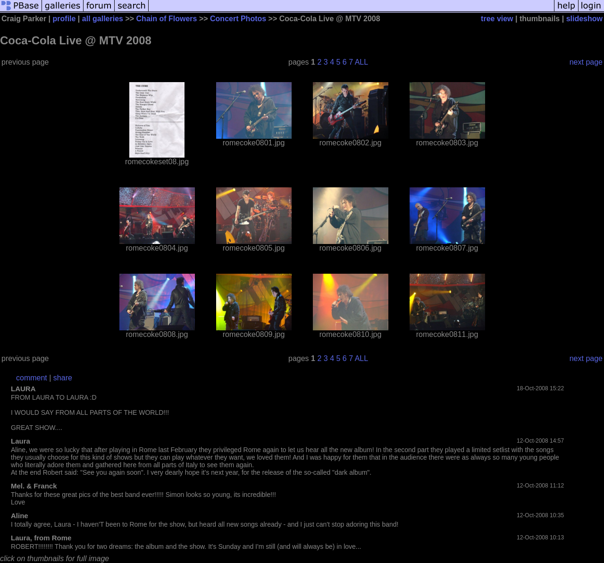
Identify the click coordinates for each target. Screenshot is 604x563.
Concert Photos (238, 19)
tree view (497, 19)
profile (64, 19)
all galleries (102, 19)
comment (31, 378)
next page (586, 62)
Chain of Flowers (166, 19)
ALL (361, 62)
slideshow (584, 19)
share (62, 378)
